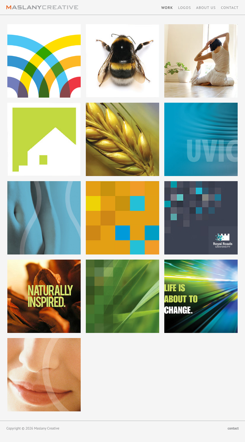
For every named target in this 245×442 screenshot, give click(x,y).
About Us (206, 7)
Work (167, 7)
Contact (230, 7)
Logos (184, 7)
